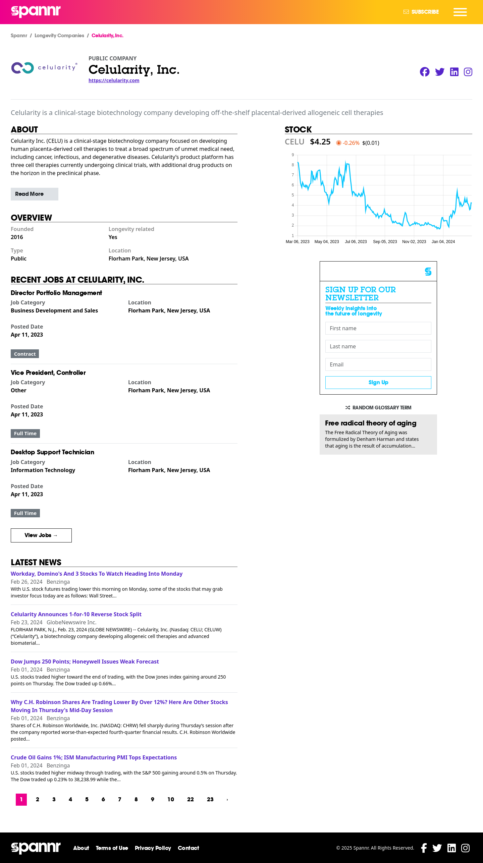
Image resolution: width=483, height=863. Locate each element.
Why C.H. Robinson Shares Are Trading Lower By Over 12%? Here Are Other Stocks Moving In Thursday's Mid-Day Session (119, 706)
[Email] (378, 364)
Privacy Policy (153, 848)
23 (210, 799)
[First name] (378, 328)
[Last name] (378, 346)
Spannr (19, 36)
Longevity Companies (59, 36)
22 (190, 799)
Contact (188, 848)
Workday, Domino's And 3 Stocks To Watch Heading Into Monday (96, 573)
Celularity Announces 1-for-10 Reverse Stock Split (76, 614)
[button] (34, 194)
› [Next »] (227, 799)
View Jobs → (41, 535)
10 (170, 799)
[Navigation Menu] (460, 12)
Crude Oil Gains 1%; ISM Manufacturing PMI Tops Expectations (94, 757)
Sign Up (378, 382)
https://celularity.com (114, 80)
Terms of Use (112, 848)
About (81, 848)
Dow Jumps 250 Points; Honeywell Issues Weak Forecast (85, 661)
